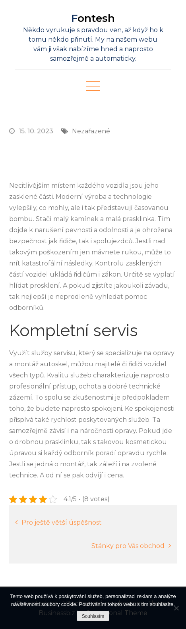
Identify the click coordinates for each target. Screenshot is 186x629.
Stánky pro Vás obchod (128, 546)
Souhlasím (93, 616)
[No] (176, 608)
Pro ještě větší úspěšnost (61, 522)
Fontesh (93, 18)
